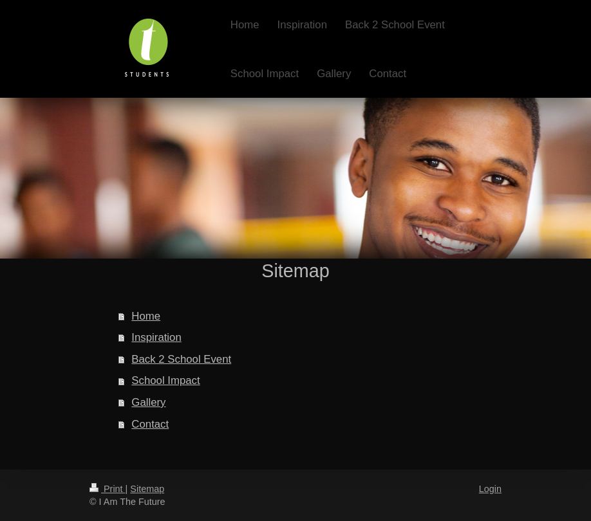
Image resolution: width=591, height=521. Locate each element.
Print (107, 489)
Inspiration (156, 337)
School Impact (165, 380)
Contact (150, 424)
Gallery (148, 402)
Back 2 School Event (181, 359)
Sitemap (147, 489)
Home (145, 316)
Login (490, 489)
